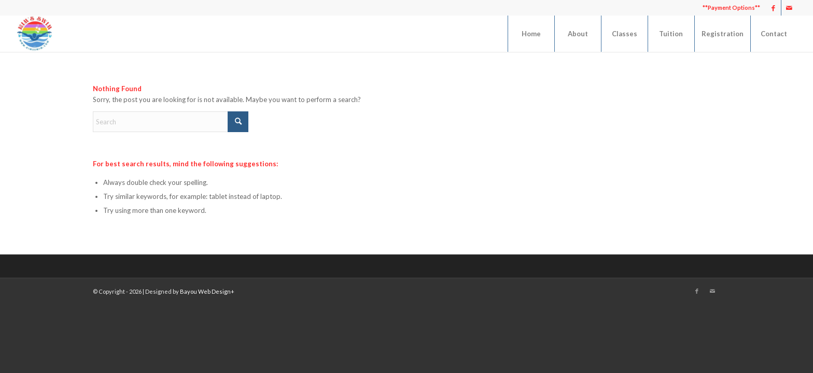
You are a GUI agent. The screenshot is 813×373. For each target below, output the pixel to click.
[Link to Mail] (789, 8)
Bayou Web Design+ (207, 291)
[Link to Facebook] (773, 8)
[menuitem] (728, 7)
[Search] (170, 121)
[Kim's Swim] (34, 34)
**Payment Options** (731, 7)
